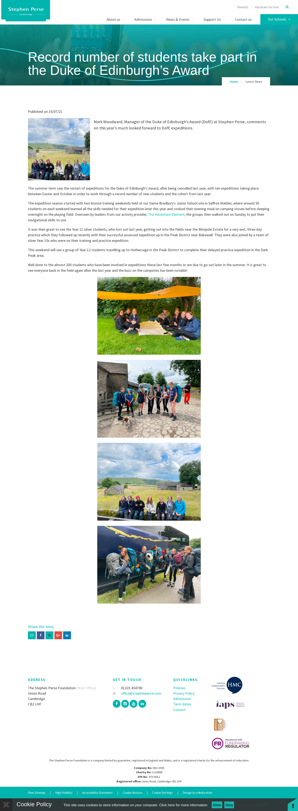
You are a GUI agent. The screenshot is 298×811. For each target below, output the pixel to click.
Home (234, 82)
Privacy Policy (184, 693)
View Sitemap (36, 793)
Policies (179, 688)
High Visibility (63, 793)
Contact (179, 709)
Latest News (253, 82)
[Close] (6, 804)
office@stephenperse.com (137, 693)
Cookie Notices (132, 793)
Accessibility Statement (97, 793)
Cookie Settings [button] (162, 793)
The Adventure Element (166, 214)
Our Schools (279, 19)
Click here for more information (183, 805)
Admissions (182, 698)
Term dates (182, 704)
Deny (229, 805)
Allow (217, 805)
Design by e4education (197, 793)
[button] (293, 804)
